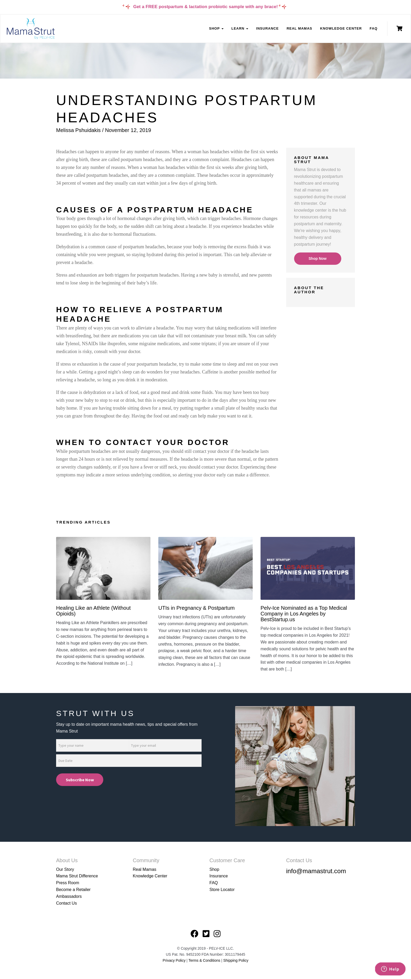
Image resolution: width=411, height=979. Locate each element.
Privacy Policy (174, 960)
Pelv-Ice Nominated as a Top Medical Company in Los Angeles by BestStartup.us (304, 613)
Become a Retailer (73, 889)
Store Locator (222, 889)
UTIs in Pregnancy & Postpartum (196, 608)
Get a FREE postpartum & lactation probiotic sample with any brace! (205, 6)
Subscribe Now (80, 779)
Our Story (65, 869)
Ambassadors (69, 896)
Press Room (67, 883)
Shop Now (317, 258)
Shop (214, 869)
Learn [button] (239, 28)
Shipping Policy (235, 960)
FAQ (373, 28)
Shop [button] (216, 28)
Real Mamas (299, 28)
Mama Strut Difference (77, 876)
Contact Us (66, 903)
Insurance (267, 28)
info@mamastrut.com (316, 870)
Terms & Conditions (204, 960)
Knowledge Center (341, 28)
